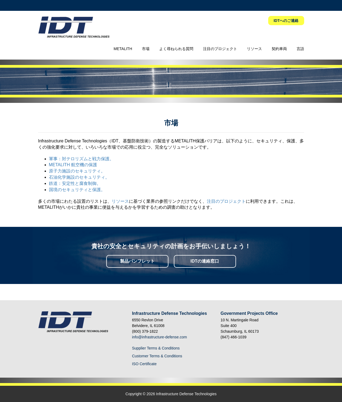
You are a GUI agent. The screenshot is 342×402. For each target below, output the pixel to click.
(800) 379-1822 (145, 331)
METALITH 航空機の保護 (73, 164)
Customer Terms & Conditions (157, 356)
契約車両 (279, 49)
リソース (254, 49)
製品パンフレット (137, 261)
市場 (146, 49)
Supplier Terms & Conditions (156, 348)
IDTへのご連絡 (286, 20)
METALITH (123, 49)
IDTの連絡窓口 (205, 261)
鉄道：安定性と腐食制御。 (75, 183)
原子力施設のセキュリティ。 (77, 171)
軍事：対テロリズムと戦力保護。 (81, 158)
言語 (300, 49)
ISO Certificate (144, 364)
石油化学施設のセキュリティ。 (79, 177)
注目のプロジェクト (220, 49)
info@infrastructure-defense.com (159, 337)
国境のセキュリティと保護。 (77, 189)
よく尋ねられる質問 (176, 49)
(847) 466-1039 (234, 337)
